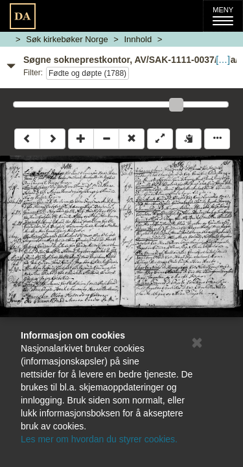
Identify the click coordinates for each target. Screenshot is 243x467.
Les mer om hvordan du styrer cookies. (99, 439)
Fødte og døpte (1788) (87, 73)
